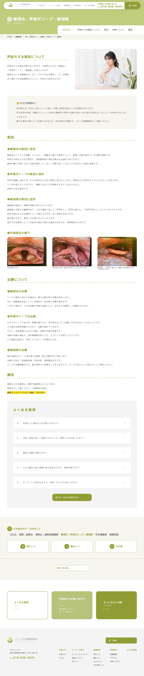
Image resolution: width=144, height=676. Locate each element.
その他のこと (99, 665)
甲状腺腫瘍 (101, 534)
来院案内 (77, 5)
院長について (77, 658)
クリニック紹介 (55, 5)
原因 (106, 29)
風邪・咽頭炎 (26, 534)
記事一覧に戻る (63, 568)
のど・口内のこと (31, 37)
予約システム (115, 661)
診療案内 (67, 5)
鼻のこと (97, 658)
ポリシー (75, 661)
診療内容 (18, 37)
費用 (130, 29)
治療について (118, 29)
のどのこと (98, 661)
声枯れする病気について (89, 29)
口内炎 (13, 534)
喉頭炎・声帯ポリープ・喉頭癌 (77, 534)
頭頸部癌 (114, 534)
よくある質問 (89, 5)
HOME (9, 37)
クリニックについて (80, 654)
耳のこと (97, 654)
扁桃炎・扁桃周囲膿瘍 (47, 534)
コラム (61, 658)
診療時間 (113, 654)
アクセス (113, 658)
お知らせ (41, 5)
